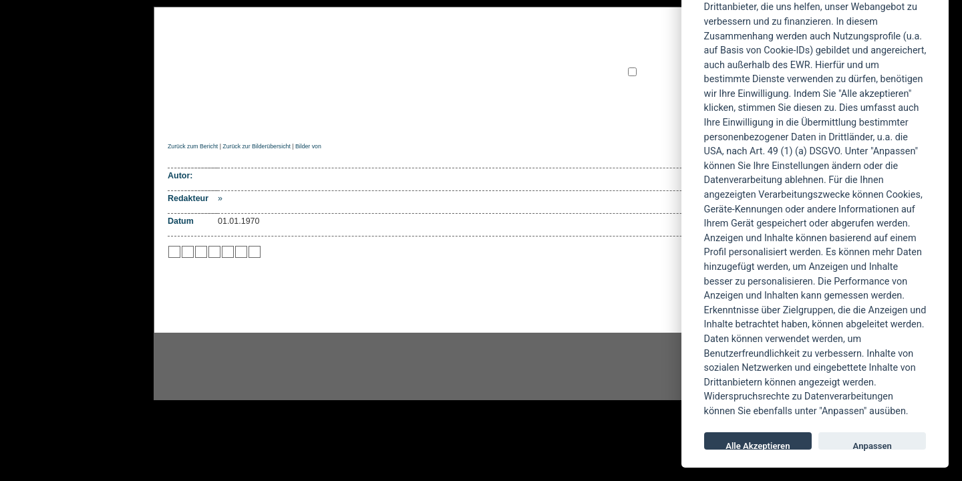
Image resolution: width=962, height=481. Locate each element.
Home (179, 118)
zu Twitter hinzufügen (174, 252)
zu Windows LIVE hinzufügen (254, 252)
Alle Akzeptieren (758, 445)
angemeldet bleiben (677, 72)
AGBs (664, 118)
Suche (569, 118)
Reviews (274, 118)
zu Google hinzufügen (214, 252)
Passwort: (644, 61)
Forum (618, 118)
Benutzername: (653, 49)
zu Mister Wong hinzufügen (187, 252)
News (222, 118)
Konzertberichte (356, 118)
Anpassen (872, 445)
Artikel (437, 118)
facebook (411, 366)
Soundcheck (504, 118)
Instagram (262, 366)
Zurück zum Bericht (193, 146)
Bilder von (308, 146)
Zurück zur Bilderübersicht (256, 146)
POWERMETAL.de (381, 58)
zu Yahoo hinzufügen (241, 252)
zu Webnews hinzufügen (201, 252)
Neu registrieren (654, 83)
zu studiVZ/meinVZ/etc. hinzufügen (227, 252)
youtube (561, 366)
